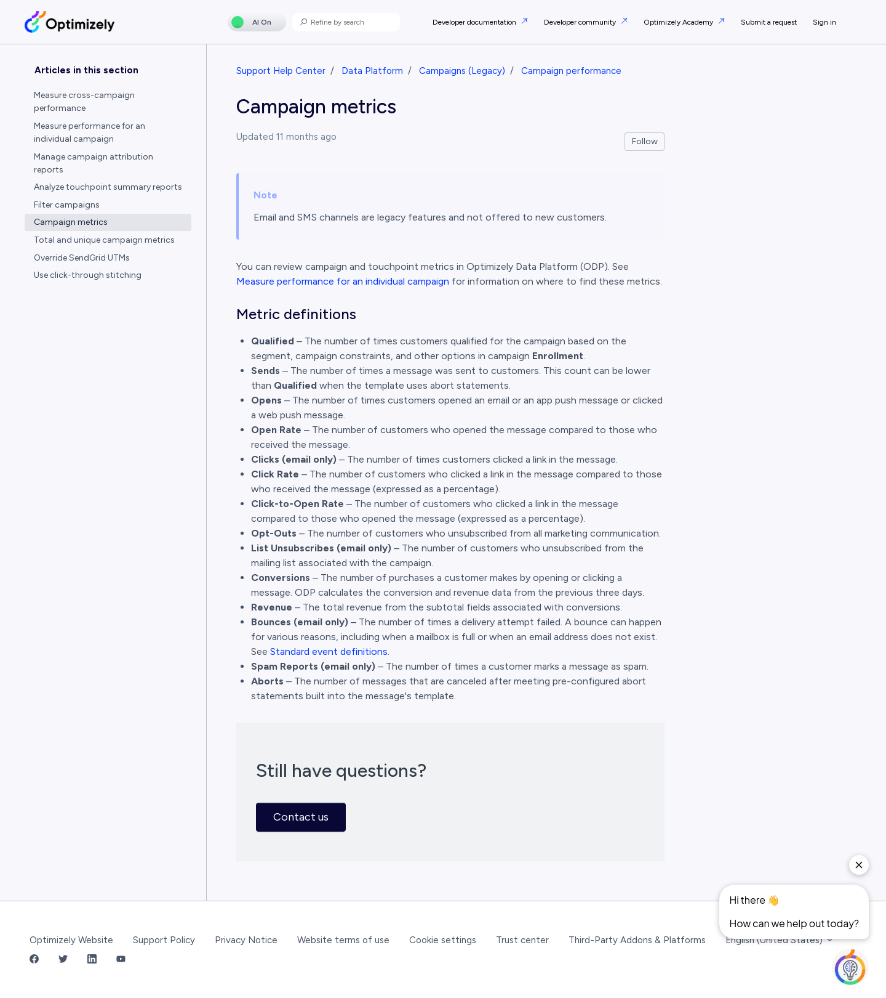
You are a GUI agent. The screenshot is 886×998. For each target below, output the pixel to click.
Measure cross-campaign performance (84, 101)
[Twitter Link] (63, 959)
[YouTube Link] (120, 959)
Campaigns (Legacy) (462, 70)
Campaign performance (571, 70)
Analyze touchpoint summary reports (108, 187)
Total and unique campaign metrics (104, 240)
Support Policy (164, 940)
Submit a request (769, 22)
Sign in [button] (824, 22)
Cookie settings (442, 940)
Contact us (301, 817)
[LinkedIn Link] (92, 959)
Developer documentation (475, 22)
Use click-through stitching (88, 275)
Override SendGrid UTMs (82, 258)
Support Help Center (280, 70)
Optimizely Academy (679, 22)
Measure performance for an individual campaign (342, 281)
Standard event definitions (329, 651)
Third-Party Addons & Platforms (637, 940)
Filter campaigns (67, 205)
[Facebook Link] (34, 959)
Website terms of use (343, 940)
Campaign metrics (71, 222)
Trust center (522, 940)
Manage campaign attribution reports (93, 163)
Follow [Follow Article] (645, 141)
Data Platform (372, 70)
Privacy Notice (246, 940)
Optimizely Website (71, 940)
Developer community (581, 22)
